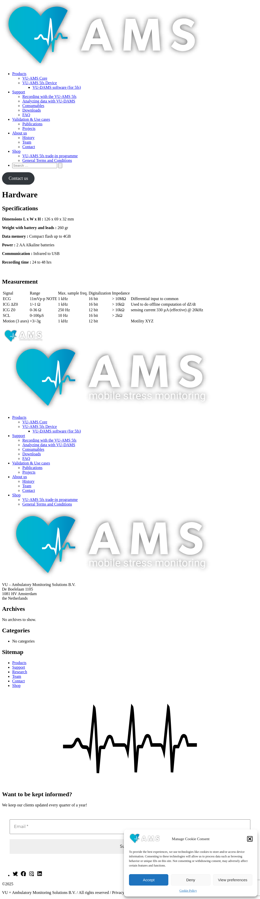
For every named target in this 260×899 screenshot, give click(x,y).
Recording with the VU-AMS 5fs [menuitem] (49, 440)
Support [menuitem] (18, 436)
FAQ (26, 115)
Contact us (18, 178)
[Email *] (130, 826)
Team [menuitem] (26, 486)
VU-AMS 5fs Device (39, 83)
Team (26, 142)
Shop (16, 151)
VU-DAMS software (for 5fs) (56, 87)
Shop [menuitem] (16, 495)
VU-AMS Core (34, 78)
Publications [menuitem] (32, 467)
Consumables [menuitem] (33, 449)
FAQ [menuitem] (26, 458)
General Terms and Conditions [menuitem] (47, 504)
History (28, 137)
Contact (28, 147)
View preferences (233, 880)
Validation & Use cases (31, 119)
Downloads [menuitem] (31, 454)
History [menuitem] (28, 481)
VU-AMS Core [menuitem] (34, 422)
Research (19, 672)
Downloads (31, 110)
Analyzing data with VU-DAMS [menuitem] (48, 445)
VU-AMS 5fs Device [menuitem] (39, 426)
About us (19, 133)
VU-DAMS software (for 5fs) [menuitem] (56, 431)
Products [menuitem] (19, 417)
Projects (29, 128)
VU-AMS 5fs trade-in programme (50, 156)
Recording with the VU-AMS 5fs (49, 96)
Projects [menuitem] (29, 472)
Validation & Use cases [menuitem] (31, 463)
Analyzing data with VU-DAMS (48, 101)
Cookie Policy (188, 890)
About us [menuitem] (19, 477)
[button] (249, 838)
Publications (32, 124)
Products (19, 74)
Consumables (33, 105)
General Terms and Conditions (47, 160)
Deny (190, 880)
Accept (149, 880)
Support (18, 92)
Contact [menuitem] (28, 490)
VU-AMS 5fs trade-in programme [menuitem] (50, 499)
